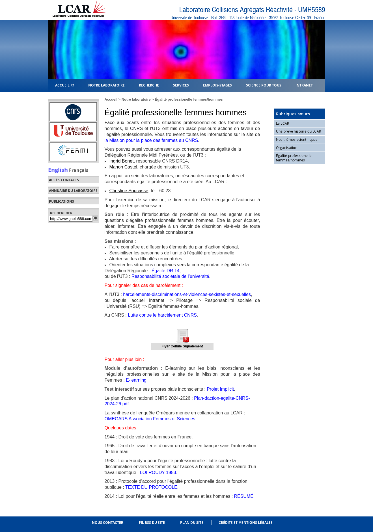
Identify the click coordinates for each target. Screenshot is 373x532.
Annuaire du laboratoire (73, 191)
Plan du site (191, 522)
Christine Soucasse (128, 190)
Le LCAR (282, 123)
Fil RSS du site (152, 522)
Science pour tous (263, 85)
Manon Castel (123, 167)
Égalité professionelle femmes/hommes (189, 99)
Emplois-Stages (217, 85)
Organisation (286, 147)
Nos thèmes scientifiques (297, 139)
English (58, 170)
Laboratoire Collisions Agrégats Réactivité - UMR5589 (252, 9)
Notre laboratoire (136, 99)
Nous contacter (107, 522)
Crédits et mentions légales (246, 522)
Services (181, 85)
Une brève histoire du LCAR (298, 131)
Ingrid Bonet (121, 161)
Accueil (64, 85)
